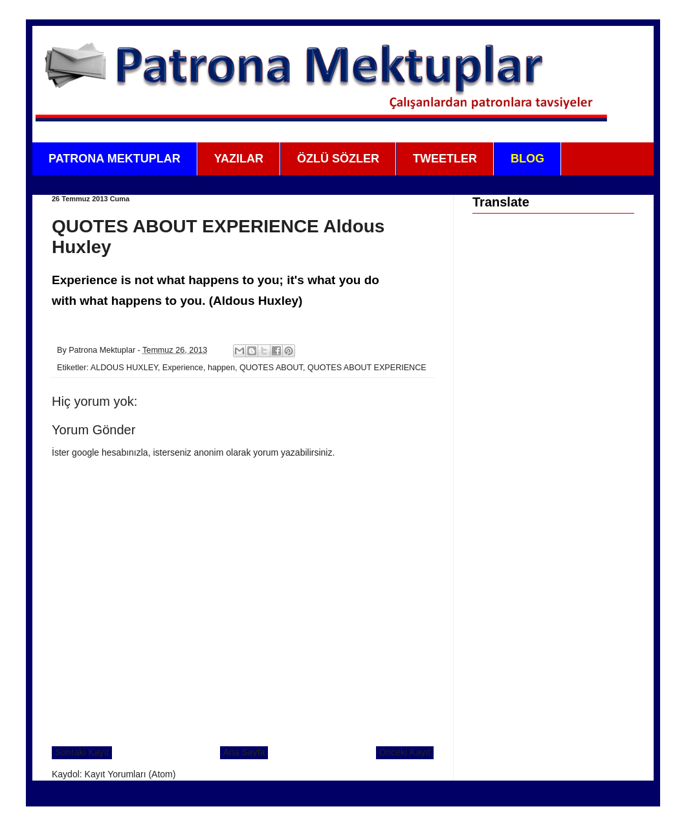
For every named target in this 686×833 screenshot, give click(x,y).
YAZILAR (238, 158)
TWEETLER (445, 158)
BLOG (527, 158)
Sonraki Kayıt (82, 752)
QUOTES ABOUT (271, 367)
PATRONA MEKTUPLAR (115, 158)
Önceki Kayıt (404, 752)
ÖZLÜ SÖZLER (338, 158)
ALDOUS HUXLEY (124, 367)
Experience (182, 367)
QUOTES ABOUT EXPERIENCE (366, 367)
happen (221, 367)
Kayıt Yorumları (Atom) (130, 774)
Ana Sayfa (244, 752)
